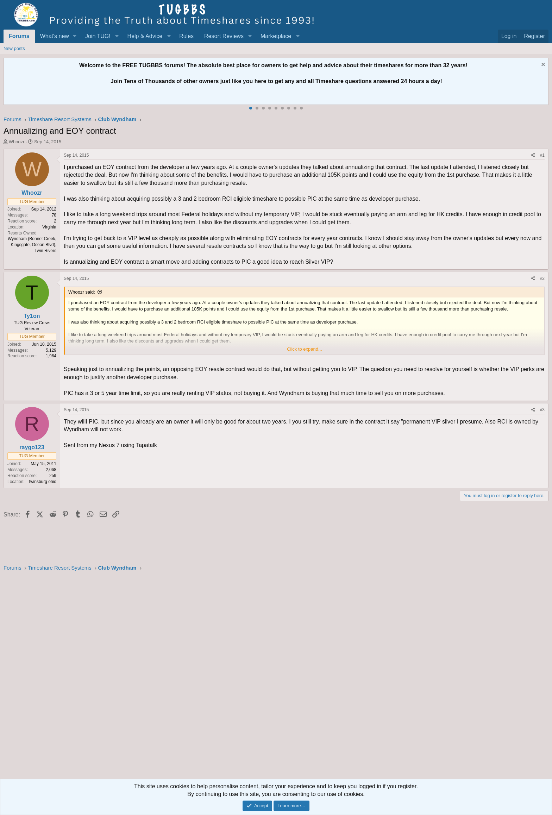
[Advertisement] (215, 677)
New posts (14, 48)
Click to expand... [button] (304, 349)
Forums (19, 36)
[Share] (533, 155)
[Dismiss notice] (542, 65)
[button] (75, 36)
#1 (542, 155)
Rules (186, 36)
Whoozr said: (81, 292)
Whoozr (17, 141)
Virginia (49, 227)
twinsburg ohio (42, 481)
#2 (542, 278)
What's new (54, 36)
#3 (542, 409)
